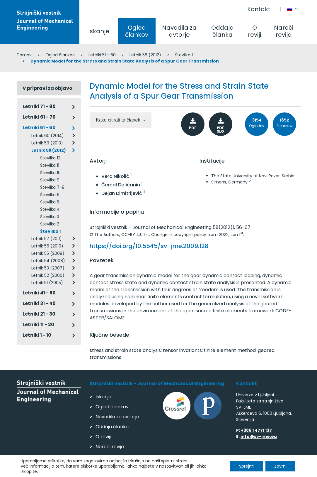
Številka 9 (49, 180)
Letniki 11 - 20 (38, 324)
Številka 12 (50, 158)
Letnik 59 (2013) (47, 143)
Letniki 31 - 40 (39, 303)
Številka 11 (49, 165)
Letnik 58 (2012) (145, 55)
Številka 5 (49, 202)
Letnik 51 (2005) (47, 283)
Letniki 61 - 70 (39, 117)
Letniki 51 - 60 (102, 55)
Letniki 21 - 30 (39, 314)
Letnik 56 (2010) (47, 246)
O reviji (254, 31)
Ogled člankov (136, 31)
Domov (24, 55)
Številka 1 (184, 55)
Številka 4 (50, 209)
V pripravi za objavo (47, 88)
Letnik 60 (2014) (47, 136)
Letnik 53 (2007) (47, 268)
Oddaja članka (222, 31)
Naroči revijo (283, 31)
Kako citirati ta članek (119, 119)
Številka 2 (49, 224)
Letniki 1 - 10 (37, 335)
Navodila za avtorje (179, 31)
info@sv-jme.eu (259, 436)
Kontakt (258, 9)
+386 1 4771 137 (256, 430)
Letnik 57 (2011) (46, 239)
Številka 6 (49, 195)
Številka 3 (49, 217)
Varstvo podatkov (92, 470)
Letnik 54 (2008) (48, 261)
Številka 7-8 (52, 187)
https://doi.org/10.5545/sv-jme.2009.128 (149, 246)
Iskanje (98, 31)
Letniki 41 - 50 (39, 292)
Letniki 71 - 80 (39, 106)
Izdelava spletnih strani (260, 470)
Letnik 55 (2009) (47, 253)
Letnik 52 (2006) (47, 275)
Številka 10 (50, 173)
